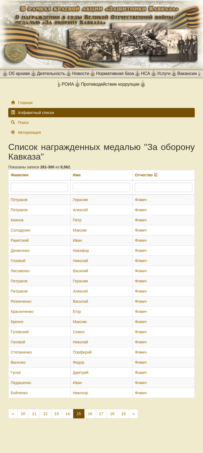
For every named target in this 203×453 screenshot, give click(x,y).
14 (67, 414)
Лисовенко (20, 271)
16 (90, 414)
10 (23, 414)
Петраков (19, 200)
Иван (77, 240)
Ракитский (20, 240)
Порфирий (82, 352)
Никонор (80, 393)
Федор (78, 362)
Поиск (23, 122)
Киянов (17, 220)
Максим (80, 230)
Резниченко (21, 301)
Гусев (16, 372)
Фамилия (19, 175)
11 (34, 414)
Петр (77, 220)
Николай (80, 261)
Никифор (81, 250)
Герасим (80, 200)
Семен (79, 332)
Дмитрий (81, 372)
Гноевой (18, 261)
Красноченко (22, 311)
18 (112, 414)
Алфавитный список (36, 112)
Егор (77, 311)
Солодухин (20, 230)
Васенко (18, 362)
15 (79, 414)
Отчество (144, 175)
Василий (80, 271)
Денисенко (20, 250)
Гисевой (18, 342)
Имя (77, 175)
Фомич (141, 200)
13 (56, 414)
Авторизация (29, 132)
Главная (25, 103)
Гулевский (20, 332)
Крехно (17, 321)
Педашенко (21, 382)
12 (45, 414)
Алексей (80, 210)
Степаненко (21, 352)
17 (101, 414)
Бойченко (19, 393)
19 (123, 414)
